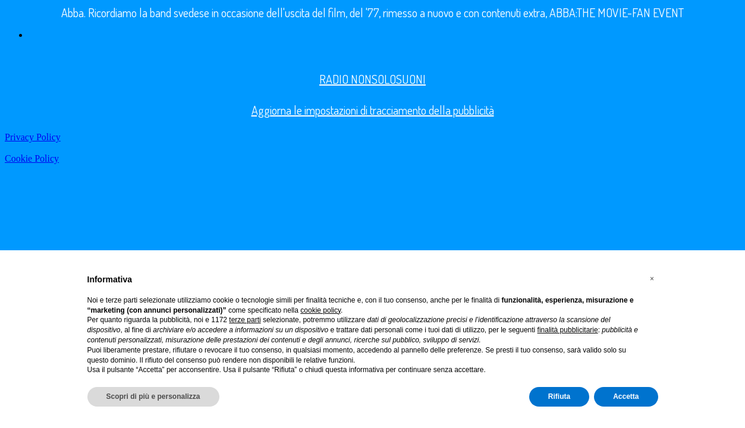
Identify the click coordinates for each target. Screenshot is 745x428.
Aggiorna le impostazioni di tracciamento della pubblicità (373, 110)
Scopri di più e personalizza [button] (153, 396)
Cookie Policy (32, 158)
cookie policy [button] (320, 310)
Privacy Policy (33, 137)
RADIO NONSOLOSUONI (372, 79)
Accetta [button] (626, 396)
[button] (652, 278)
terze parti (244, 320)
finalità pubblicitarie (567, 330)
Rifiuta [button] (559, 396)
